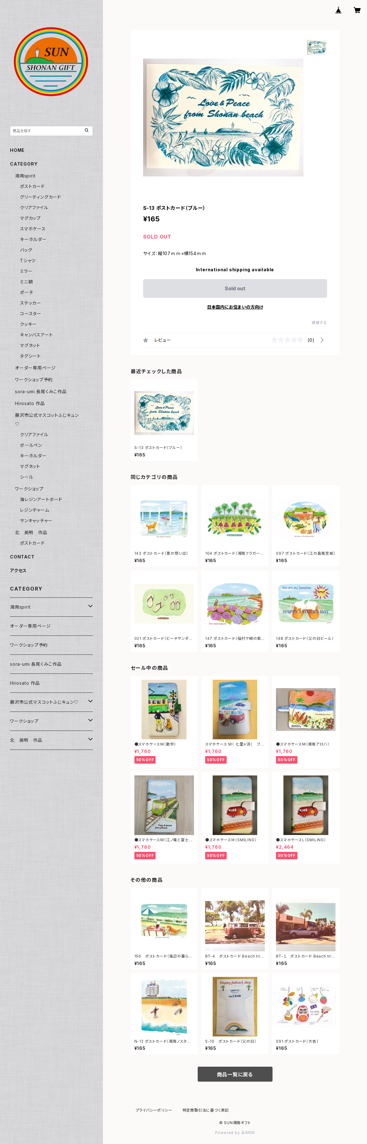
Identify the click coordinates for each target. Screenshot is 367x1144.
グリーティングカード (40, 197)
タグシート (30, 356)
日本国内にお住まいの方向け (235, 307)
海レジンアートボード (41, 499)
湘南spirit (25, 175)
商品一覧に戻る (235, 1074)
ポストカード (32, 186)
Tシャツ (28, 260)
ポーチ (26, 292)
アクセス (18, 570)
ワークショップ (29, 488)
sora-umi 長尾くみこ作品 (41, 391)
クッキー (28, 324)
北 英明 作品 (31, 532)
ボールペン (31, 445)
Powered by (235, 1132)
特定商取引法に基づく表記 (205, 1110)
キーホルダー (33, 239)
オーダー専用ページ (35, 367)
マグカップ (30, 218)
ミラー (26, 271)
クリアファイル (34, 207)
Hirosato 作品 (30, 403)
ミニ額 (26, 281)
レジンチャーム (34, 510)
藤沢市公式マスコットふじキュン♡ (44, 702)
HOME (17, 150)
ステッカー (30, 303)
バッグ (26, 250)
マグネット (30, 345)
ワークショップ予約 (34, 379)
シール (26, 477)
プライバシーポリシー (154, 1110)
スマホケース (33, 228)
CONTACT (22, 556)
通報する (319, 322)
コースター (30, 313)
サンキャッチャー (36, 520)
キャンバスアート (36, 334)
